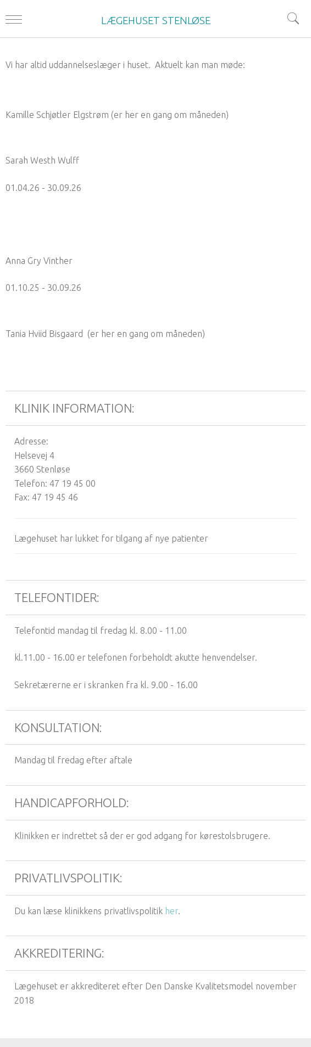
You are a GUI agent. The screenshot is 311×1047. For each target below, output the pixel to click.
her (171, 911)
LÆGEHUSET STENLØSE (155, 20)
